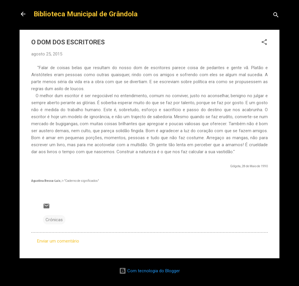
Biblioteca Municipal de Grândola (86, 14)
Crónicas (54, 219)
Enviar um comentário (58, 241)
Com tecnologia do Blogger (149, 270)
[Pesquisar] (275, 16)
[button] (264, 43)
